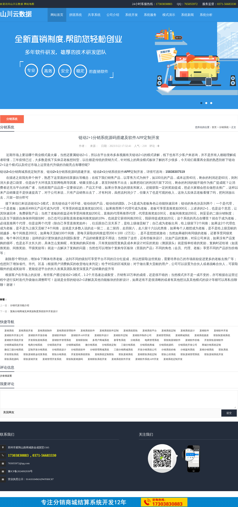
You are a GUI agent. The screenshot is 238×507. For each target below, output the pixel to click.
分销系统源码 (166, 344)
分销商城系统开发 (13, 344)
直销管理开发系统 (51, 359)
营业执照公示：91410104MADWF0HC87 (31, 479)
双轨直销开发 (30, 359)
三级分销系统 (128, 344)
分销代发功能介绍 (19, 305)
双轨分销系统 (59, 354)
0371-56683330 (226, 4)
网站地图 (29, 4)
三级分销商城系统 (123, 349)
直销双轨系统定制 (147, 354)
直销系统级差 (201, 335)
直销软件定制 (120, 335)
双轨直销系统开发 (213, 354)
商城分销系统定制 (211, 344)
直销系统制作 (45, 330)
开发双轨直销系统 (37, 340)
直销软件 (204, 330)
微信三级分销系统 (13, 349)
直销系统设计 (187, 330)
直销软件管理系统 (61, 340)
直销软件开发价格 (37, 335)
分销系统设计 (59, 349)
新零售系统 (120, 340)
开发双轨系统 (11, 354)
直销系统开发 (26, 330)
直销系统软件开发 (121, 359)
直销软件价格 (192, 340)
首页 (214, 127)
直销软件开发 (221, 330)
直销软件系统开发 (13, 340)
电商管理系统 (152, 340)
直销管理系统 (163, 335)
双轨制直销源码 (74, 359)
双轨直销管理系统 (190, 354)
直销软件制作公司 (142, 335)
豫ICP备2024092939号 (20, 471)
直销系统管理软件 (66, 330)
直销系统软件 (88, 330)
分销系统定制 (109, 344)
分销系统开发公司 (187, 344)
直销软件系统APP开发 (147, 359)
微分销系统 (91, 344)
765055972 (191, 4)
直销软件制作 (59, 335)
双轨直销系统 (126, 354)
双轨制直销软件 (172, 340)
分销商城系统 (73, 344)
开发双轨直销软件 (213, 340)
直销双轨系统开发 (97, 359)
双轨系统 (223, 349)
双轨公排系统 (168, 354)
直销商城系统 (182, 335)
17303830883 (164, 4)
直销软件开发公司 (13, 335)
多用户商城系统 (100, 340)
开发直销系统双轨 (80, 354)
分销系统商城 (147, 344)
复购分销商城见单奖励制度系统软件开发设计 (34, 311)
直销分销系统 (207, 349)
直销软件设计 (101, 335)
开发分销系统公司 (147, 349)
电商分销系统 (35, 344)
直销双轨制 (82, 340)
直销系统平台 (149, 330)
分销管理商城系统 (99, 349)
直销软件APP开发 (80, 335)
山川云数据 (16, 14)
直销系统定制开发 (172, 359)
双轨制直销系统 (221, 335)
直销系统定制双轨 (104, 354)
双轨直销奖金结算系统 (35, 354)
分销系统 (11, 119)
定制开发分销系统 (37, 349)
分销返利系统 (187, 349)
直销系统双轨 (130, 330)
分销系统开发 (54, 344)
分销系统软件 (78, 349)
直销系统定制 (168, 330)
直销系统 (9, 330)
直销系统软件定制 (109, 330)
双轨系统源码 (11, 359)
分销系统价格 (168, 349)
